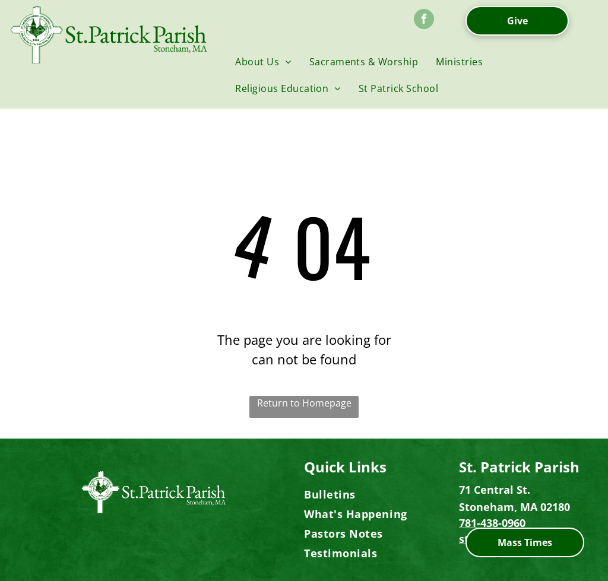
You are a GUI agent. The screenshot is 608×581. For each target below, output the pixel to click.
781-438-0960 (492, 523)
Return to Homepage (304, 402)
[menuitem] (263, 62)
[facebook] (424, 20)
